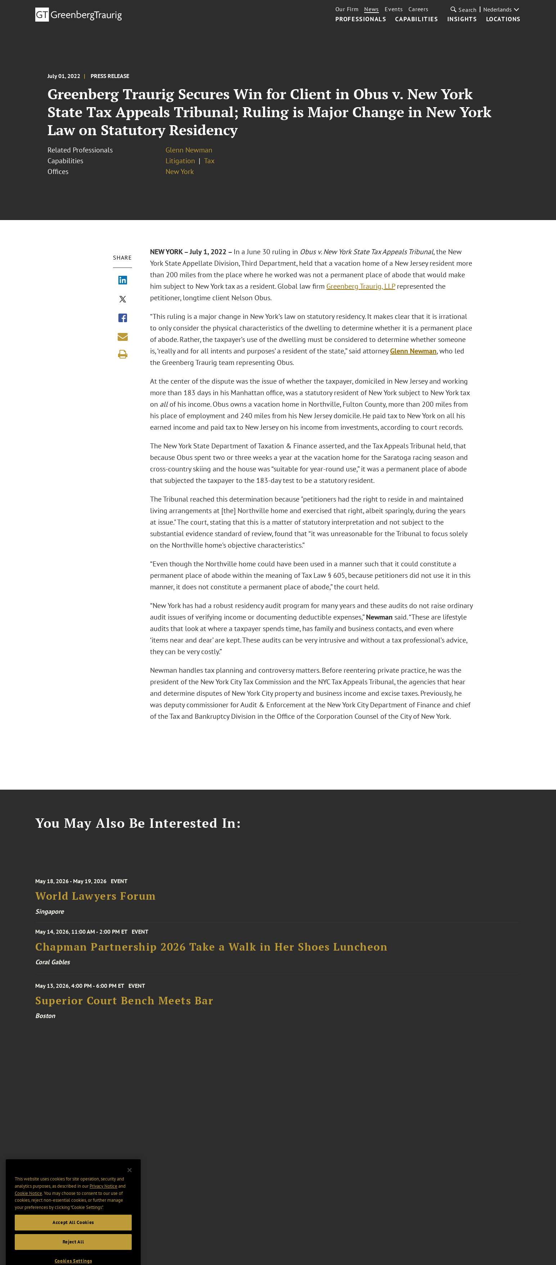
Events (394, 9)
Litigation (180, 160)
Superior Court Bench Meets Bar (124, 1008)
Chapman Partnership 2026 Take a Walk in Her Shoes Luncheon (211, 952)
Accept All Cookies (73, 1233)
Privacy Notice (103, 1197)
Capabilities (416, 19)
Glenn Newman (189, 150)
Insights (462, 19)
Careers (418, 9)
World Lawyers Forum (95, 903)
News (371, 9)
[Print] (122, 354)
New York (180, 171)
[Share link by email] (123, 337)
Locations (503, 19)
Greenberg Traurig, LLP (360, 286)
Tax (209, 160)
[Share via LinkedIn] (122, 281)
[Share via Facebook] (122, 318)
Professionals (361, 19)
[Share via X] (122, 300)
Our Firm (347, 9)
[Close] (129, 1181)
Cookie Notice (28, 1204)
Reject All (73, 1253)
